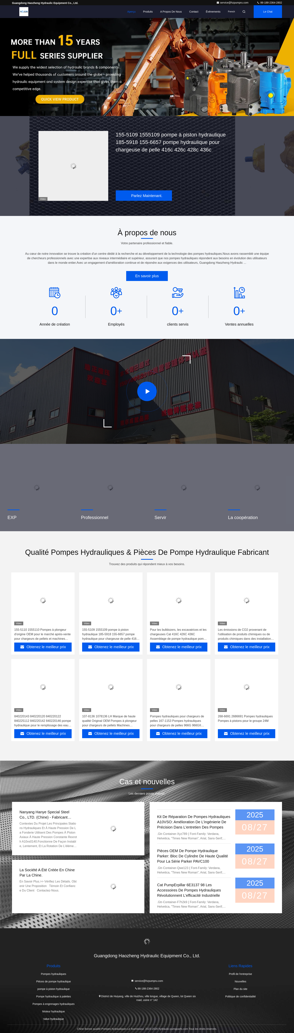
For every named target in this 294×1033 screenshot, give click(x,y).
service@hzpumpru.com (232, 2)
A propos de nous (171, 11)
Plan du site (240, 988)
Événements (213, 11)
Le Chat (267, 11)
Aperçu (131, 11)
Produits (148, 11)
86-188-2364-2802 (269, 2)
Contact (193, 11)
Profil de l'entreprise (240, 973)
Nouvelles (240, 981)
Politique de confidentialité (240, 996)
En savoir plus (147, 276)
